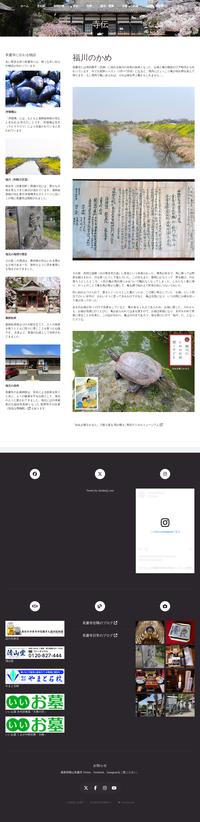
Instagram (112, 772)
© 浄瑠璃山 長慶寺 (75, 802)
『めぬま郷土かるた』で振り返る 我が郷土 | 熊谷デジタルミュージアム (116, 424)
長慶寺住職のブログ (100, 623)
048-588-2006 (128, 802)
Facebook (99, 772)
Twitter (87, 772)
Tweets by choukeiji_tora (100, 490)
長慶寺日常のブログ (100, 635)
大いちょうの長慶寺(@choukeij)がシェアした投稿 (165, 567)
